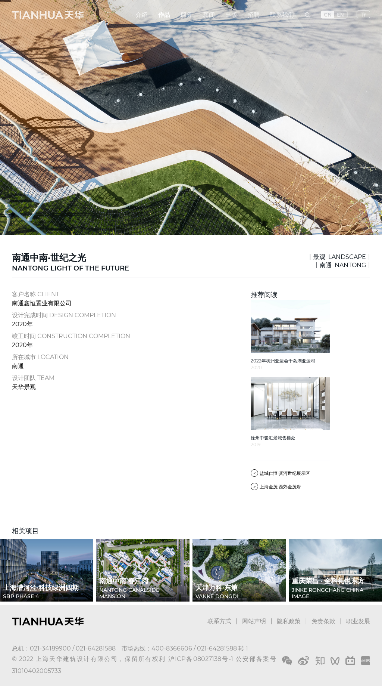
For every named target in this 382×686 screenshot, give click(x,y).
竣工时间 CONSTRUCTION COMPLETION (71, 336)
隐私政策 (289, 621)
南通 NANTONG (343, 265)
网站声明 (254, 621)
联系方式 (219, 621)
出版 (231, 14)
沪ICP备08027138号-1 (201, 658)
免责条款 (323, 621)
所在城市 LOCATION (40, 357)
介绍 (142, 14)
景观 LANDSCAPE (339, 256)
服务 (186, 14)
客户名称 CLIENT (35, 294)
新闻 (209, 14)
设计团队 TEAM (33, 377)
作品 (164, 14)
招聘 (254, 14)
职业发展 (358, 621)
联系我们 (282, 14)
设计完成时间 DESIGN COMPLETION (64, 315)
